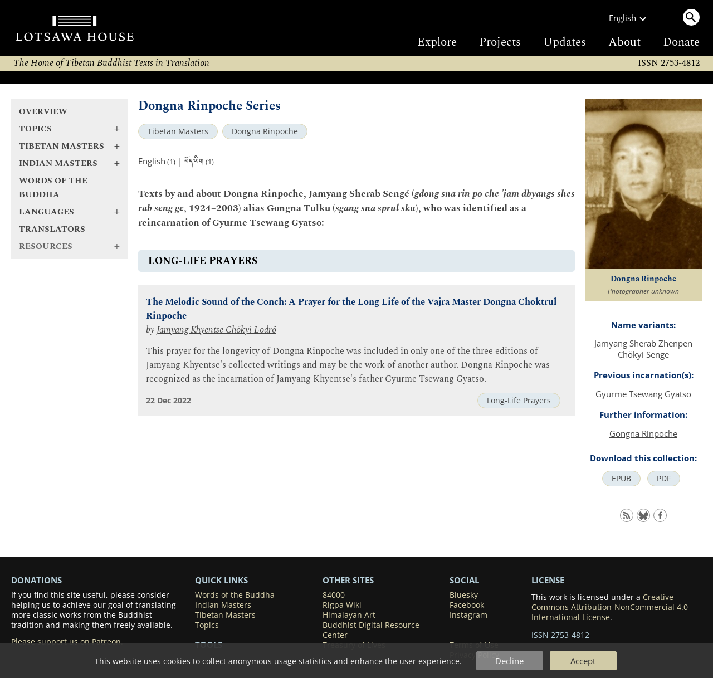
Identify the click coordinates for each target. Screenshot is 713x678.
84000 (334, 595)
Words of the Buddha (53, 187)
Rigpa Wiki (342, 605)
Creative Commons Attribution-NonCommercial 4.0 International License (609, 607)
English (151, 161)
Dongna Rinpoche (265, 131)
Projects (500, 42)
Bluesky (464, 595)
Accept (582, 660)
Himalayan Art (349, 615)
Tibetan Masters (178, 131)
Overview (43, 111)
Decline (509, 660)
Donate (681, 42)
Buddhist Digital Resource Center (371, 630)
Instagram (468, 615)
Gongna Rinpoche (643, 433)
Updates (564, 42)
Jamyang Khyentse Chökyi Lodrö (216, 330)
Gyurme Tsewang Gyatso (643, 393)
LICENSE (547, 580)
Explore (437, 42)
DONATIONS (36, 580)
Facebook (467, 605)
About (624, 42)
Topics (207, 625)
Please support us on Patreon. (67, 642)
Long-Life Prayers (519, 401)
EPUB (621, 479)
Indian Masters (223, 605)
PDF (664, 479)
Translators (52, 229)
